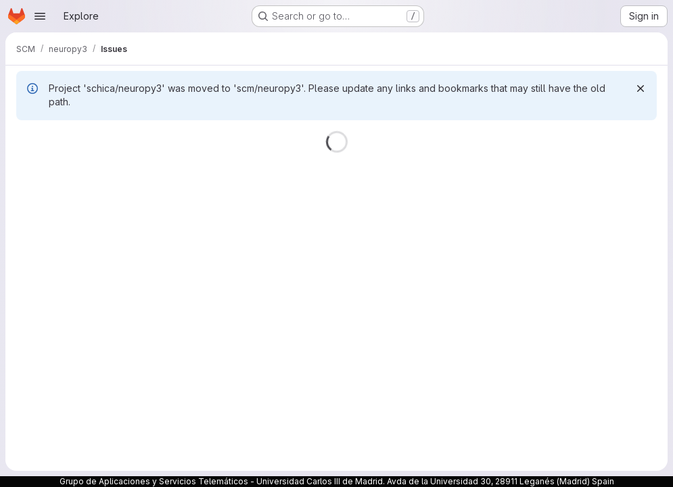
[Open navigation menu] (40, 16)
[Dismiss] (640, 88)
